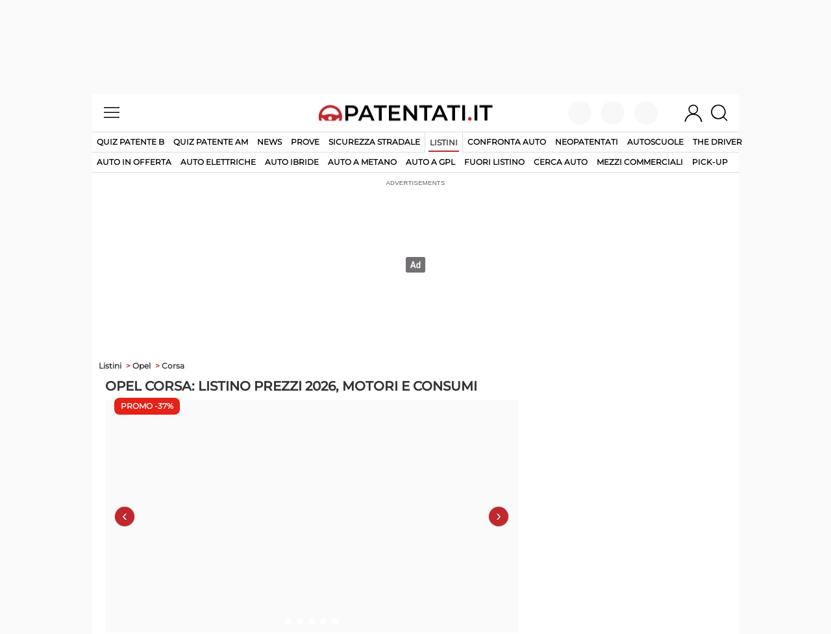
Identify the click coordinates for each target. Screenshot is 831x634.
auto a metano (362, 162)
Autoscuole (655, 142)
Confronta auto (506, 142)
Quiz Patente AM (210, 142)
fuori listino (494, 162)
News (269, 142)
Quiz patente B (130, 142)
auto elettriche (218, 162)
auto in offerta (134, 162)
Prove (305, 142)
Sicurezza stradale (374, 142)
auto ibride (292, 162)
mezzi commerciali (640, 162)
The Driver (717, 142)
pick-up (710, 162)
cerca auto (561, 162)
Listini (444, 142)
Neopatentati (586, 142)
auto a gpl (430, 162)
